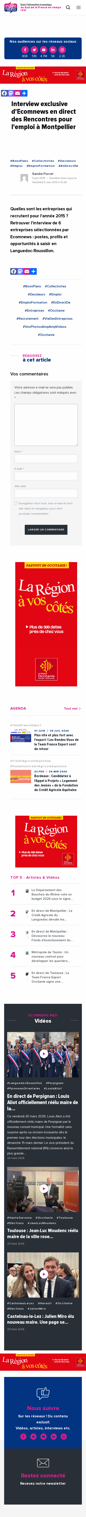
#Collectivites (43, 161)
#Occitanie (56, 310)
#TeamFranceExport (25, 725)
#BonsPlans (19, 161)
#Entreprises (34, 310)
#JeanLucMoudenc (42, 1223)
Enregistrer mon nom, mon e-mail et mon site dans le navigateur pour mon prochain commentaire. (46, 508)
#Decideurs (67, 161)
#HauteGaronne (19, 1217)
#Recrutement (27, 318)
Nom (18, 451)
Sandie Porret (42, 173)
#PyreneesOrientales (23, 1088)
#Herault (45, 1303)
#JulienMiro (37, 1308)
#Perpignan (55, 1083)
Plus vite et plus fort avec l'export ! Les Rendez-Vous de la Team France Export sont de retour (56, 742)
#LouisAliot (53, 1088)
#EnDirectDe (68, 166)
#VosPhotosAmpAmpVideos (44, 326)
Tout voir (73, 708)
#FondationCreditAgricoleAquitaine (38, 766)
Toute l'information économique (41, 7)
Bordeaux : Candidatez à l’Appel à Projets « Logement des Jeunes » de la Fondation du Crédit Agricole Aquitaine (56, 783)
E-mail (19, 468)
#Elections (15, 1223)
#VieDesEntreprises (57, 318)
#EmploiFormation (41, 166)
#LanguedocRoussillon (24, 1083)
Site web (20, 486)
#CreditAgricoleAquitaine (30, 761)
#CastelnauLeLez (20, 1303)
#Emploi (16, 166)
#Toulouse (65, 1217)
